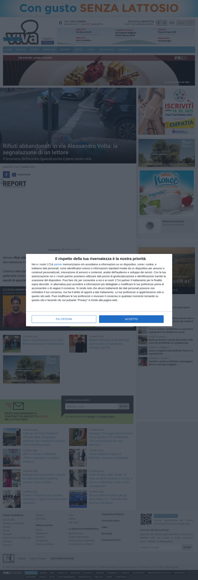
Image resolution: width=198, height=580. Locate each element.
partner (58, 264)
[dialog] (99, 290)
